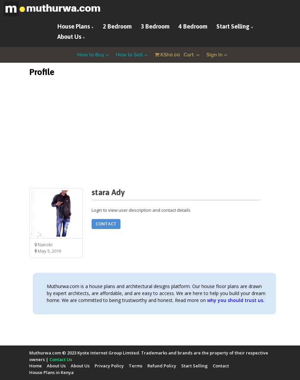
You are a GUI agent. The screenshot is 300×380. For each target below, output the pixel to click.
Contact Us (60, 359)
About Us (69, 36)
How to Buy (91, 55)
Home (35, 366)
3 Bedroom (155, 26)
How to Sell (129, 55)
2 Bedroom (117, 26)
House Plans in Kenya (51, 372)
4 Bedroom (193, 26)
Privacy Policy (109, 366)
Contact (106, 224)
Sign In (214, 55)
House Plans (73, 26)
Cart (175, 55)
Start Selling (233, 26)
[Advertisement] (150, 141)
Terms (135, 366)
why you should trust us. (235, 300)
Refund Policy (161, 366)
